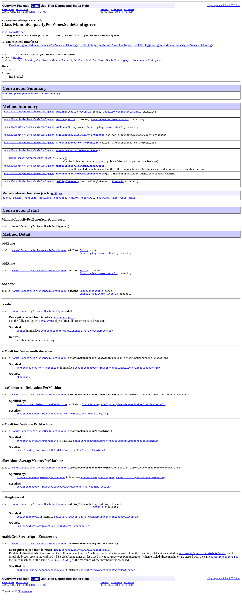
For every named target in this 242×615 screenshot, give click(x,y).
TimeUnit (117, 189)
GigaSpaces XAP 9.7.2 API (223, 5)
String (71, 123)
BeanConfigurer (19, 45)
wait (114, 206)
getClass (45, 206)
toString (103, 206)
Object (17, 59)
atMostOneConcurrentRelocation (77, 148)
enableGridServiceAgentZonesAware (79, 173)
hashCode (60, 206)
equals (17, 206)
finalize (30, 206)
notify (73, 206)
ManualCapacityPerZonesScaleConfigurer (29, 96)
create (60, 165)
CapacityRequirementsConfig (122, 115)
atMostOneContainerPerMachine (76, 156)
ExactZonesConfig (79, 115)
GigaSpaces (25, 611)
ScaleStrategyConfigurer (149, 45)
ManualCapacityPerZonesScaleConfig (53, 45)
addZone (61, 115)
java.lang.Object (13, 32)
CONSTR (32, 12)
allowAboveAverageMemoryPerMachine (80, 140)
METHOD (42, 12)
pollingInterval (67, 189)
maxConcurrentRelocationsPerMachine (81, 181)
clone (6, 206)
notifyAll (87, 206)
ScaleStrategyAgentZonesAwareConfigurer (106, 45)
